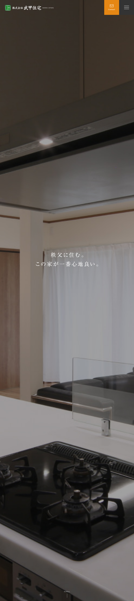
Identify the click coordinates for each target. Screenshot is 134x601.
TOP (63, 8)
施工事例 (96, 8)
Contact (111, 5)
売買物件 (73, 8)
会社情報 (96, 14)
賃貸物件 (85, 8)
